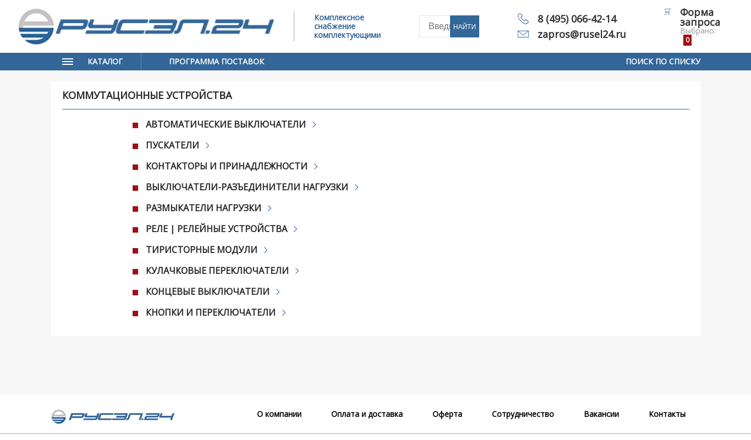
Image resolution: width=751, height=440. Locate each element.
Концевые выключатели (208, 291)
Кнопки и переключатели (211, 312)
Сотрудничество (523, 414)
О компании (279, 414)
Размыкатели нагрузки (204, 208)
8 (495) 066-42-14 (577, 18)
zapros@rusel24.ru (582, 34)
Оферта (447, 414)
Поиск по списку (663, 61)
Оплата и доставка (367, 414)
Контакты (667, 414)
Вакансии (601, 414)
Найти (464, 27)
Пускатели (173, 145)
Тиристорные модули (202, 250)
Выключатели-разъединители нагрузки (248, 187)
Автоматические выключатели (227, 124)
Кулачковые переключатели (218, 271)
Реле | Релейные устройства (217, 229)
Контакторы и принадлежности (227, 166)
